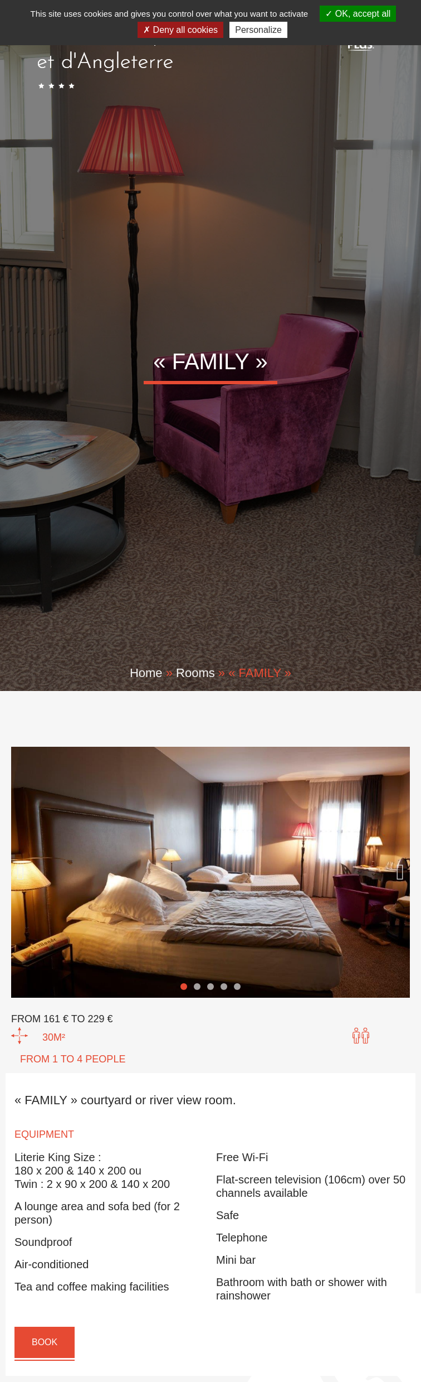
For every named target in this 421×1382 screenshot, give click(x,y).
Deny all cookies (180, 30)
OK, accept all (357, 13)
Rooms (195, 673)
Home (146, 673)
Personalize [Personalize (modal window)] (258, 30)
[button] (21, 872)
